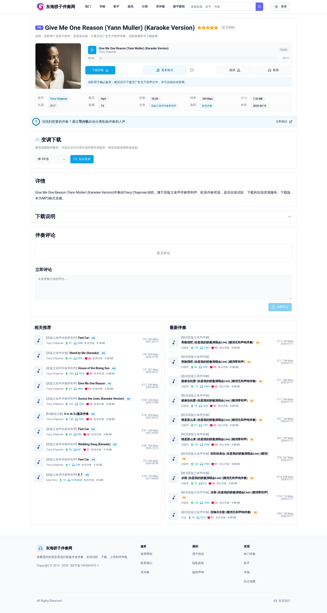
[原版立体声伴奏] (57, 353)
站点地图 (249, 581)
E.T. (80, 474)
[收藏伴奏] (192, 70)
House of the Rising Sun (94, 368)
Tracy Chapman (58, 98)
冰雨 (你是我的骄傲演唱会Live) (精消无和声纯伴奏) (214, 478)
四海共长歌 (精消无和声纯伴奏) (230, 512)
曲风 (130, 6)
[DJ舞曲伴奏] (54, 413)
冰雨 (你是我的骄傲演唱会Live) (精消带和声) (239, 492)
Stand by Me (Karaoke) (84, 353)
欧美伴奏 (207, 105)
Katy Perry (51, 480)
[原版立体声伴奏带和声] (61, 337)
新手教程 (179, 6)
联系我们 (146, 563)
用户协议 (198, 553)
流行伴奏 (220, 517)
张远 (183, 517)
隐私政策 (198, 563)
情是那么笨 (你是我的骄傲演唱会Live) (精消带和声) (214, 439)
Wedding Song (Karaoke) (94, 444)
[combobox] (52, 159)
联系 (273, 70)
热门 (88, 6)
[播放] (92, 50)
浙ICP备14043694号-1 (84, 565)
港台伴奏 (224, 347)
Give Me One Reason (91, 383)
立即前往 (284, 121)
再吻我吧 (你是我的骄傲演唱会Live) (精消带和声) (213, 361)
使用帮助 (146, 553)
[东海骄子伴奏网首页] (56, 6)
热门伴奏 (249, 553)
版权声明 (198, 572)
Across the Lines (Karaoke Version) (101, 398)
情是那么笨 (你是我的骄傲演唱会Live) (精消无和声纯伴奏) (218, 420)
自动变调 (82, 159)
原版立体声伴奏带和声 (163, 105)
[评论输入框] (163, 287)
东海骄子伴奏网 (54, 548)
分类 (145, 6)
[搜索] (259, 7)
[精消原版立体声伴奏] (195, 337)
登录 (280, 6)
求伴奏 (160, 6)
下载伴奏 (100, 70)
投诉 (234, 70)
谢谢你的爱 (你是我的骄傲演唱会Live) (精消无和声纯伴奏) (218, 381)
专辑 (102, 6)
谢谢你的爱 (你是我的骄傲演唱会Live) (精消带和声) (214, 400)
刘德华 (185, 347)
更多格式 (164, 70)
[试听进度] (188, 58)
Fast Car (83, 337)
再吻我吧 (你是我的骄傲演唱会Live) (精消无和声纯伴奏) (217, 342)
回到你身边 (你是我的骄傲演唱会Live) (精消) (239, 453)
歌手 (116, 6)
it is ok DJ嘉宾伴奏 (76, 413)
